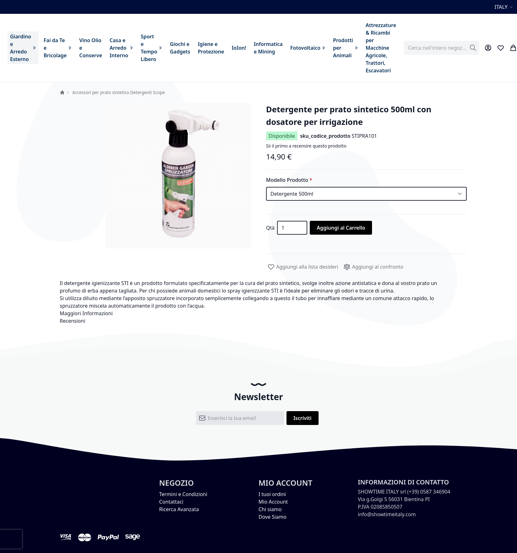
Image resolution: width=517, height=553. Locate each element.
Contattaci (171, 501)
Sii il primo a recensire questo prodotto (306, 146)
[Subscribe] (302, 418)
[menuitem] (23, 47)
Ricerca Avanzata (179, 509)
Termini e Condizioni (183, 494)
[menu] (203, 47)
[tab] (258, 313)
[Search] (473, 48)
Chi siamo (270, 509)
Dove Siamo (272, 516)
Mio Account (273, 501)
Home (62, 92)
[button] (504, 7)
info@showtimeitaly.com (387, 514)
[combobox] (441, 48)
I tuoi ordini (272, 494)
